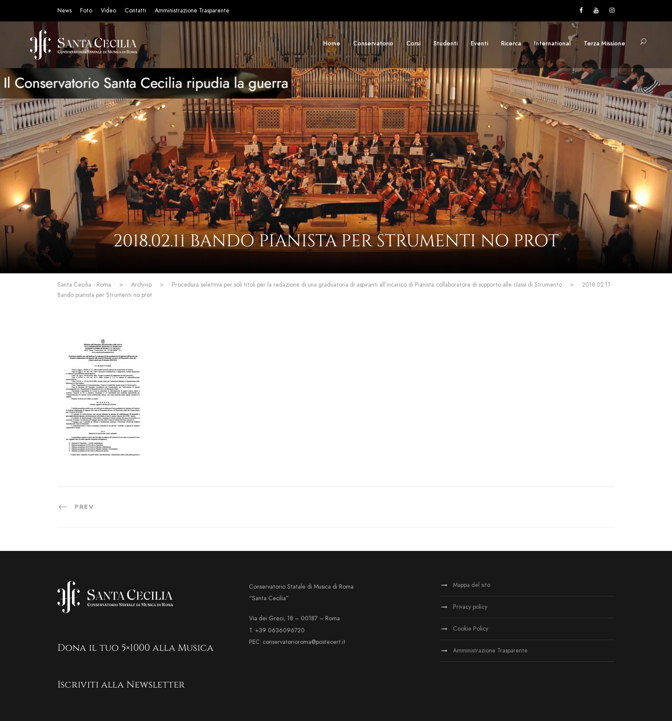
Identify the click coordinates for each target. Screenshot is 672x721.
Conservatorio (373, 43)
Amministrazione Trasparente (192, 10)
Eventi (479, 43)
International (552, 43)
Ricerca (511, 43)
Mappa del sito (471, 585)
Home (331, 43)
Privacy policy (470, 607)
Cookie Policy (470, 629)
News (64, 10)
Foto (86, 10)
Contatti (135, 10)
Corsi (413, 43)
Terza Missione (604, 43)
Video (108, 10)
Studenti (445, 43)
